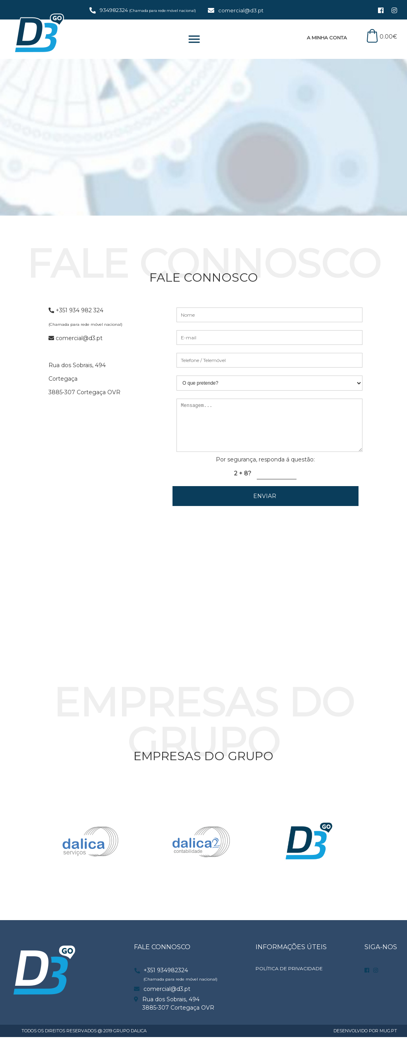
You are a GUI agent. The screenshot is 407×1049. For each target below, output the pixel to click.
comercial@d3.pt (241, 10)
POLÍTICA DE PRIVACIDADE (289, 980)
